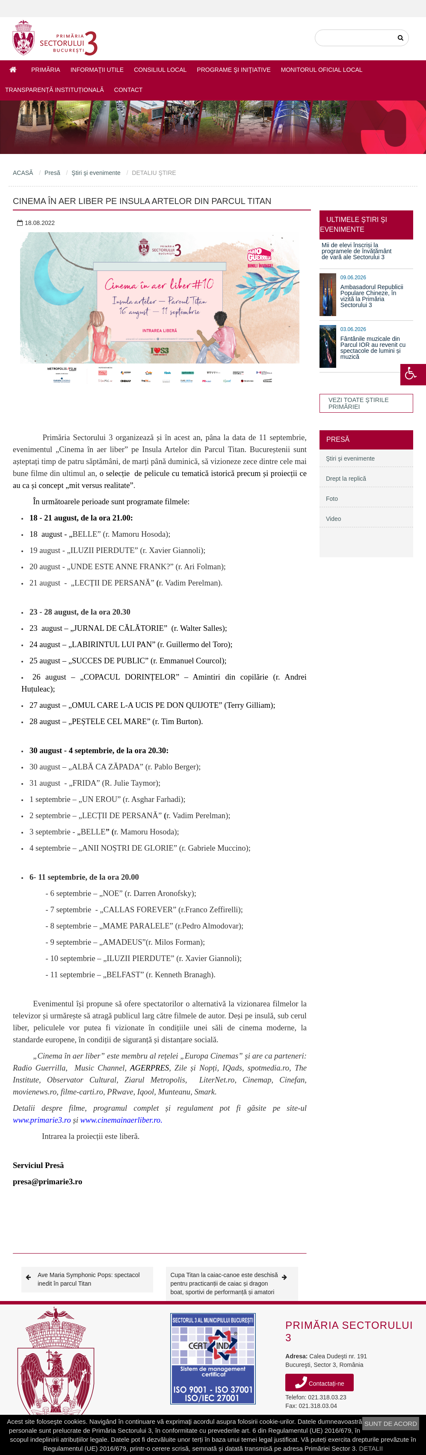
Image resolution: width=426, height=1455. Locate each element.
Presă (52, 172)
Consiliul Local (160, 69)
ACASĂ (23, 172)
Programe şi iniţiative (233, 69)
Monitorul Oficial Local (322, 69)
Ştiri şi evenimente (95, 172)
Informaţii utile (97, 69)
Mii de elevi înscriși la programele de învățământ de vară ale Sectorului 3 (356, 251)
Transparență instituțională (54, 89)
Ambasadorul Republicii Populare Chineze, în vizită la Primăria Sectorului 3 (371, 296)
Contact (128, 89)
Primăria (45, 69)
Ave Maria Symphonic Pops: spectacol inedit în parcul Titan (83, 1279)
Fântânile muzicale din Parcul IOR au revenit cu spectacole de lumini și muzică (373, 347)
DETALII (371, 1448)
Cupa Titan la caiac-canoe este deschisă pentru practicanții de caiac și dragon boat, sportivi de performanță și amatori (232, 1283)
